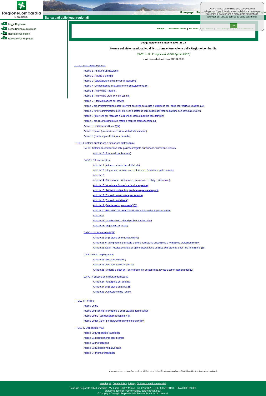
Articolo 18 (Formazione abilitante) (110, 200)
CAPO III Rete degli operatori (98, 254)
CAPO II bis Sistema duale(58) (99, 232)
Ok (233, 25)
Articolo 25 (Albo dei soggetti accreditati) (113, 264)
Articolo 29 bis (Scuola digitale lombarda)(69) (107, 315)
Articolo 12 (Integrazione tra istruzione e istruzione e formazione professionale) (133, 170)
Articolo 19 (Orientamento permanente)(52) (115, 205)
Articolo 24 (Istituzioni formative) (109, 259)
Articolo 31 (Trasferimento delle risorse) (104, 338)
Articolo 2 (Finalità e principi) (98, 75)
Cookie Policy (120, 383)
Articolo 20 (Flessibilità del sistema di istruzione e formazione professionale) (132, 210)
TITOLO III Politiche (84, 300)
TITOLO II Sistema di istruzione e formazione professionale (104, 143)
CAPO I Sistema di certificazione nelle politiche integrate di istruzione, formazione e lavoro (130, 148)
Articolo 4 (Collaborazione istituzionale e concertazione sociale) (116, 85)
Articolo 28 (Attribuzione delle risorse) (112, 291)
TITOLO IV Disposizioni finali (89, 328)
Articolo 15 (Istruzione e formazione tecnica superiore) (120, 185)
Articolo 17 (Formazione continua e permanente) (118, 195)
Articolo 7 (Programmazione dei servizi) (104, 101)
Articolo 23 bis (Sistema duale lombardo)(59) (116, 237)
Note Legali (105, 383)
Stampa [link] (160, 28)
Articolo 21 (98, 215)
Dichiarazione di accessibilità (151, 383)
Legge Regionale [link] (13, 24)
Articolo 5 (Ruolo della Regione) (100, 90)
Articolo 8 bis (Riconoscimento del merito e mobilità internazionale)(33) (120, 121)
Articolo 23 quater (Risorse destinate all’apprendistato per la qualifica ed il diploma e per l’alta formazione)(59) (149, 247)
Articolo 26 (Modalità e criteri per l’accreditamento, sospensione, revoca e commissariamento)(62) (143, 269)
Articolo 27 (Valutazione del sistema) (111, 281)
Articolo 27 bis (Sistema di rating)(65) (112, 286)
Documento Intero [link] (177, 28)
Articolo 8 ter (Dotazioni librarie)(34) (102, 126)
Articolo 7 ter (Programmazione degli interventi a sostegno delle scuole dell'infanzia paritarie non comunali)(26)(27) (142, 111)
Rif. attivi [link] (193, 28)
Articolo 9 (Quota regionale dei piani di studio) (107, 136)
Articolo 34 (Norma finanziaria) (99, 353)
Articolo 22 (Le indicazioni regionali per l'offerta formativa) (122, 220)
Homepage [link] (186, 12)
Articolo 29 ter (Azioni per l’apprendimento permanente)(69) (114, 320)
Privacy (131, 383)
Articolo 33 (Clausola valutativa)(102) (103, 348)
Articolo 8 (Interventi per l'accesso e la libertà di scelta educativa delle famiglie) (124, 116)
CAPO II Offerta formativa (97, 160)
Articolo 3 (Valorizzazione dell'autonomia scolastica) (110, 80)
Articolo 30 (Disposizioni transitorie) (102, 333)
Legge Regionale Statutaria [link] (18, 29)
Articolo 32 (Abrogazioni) (96, 343)
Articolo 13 (98, 175)
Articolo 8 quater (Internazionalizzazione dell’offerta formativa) (115, 131)
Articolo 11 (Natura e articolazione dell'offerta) (116, 165)
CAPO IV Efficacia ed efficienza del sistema (106, 276)
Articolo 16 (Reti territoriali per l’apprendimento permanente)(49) (125, 190)
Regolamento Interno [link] (15, 34)
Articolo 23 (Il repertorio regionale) (110, 225)
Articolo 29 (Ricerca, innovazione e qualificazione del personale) (116, 310)
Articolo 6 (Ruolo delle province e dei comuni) (107, 95)
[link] (21, 18)
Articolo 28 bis (91, 305)
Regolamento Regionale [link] (17, 38)
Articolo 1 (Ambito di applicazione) (101, 70)
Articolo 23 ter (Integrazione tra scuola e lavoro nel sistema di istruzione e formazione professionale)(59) (146, 242)
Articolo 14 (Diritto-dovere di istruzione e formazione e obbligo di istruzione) (131, 180)
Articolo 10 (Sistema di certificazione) (112, 153)
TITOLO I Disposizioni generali (90, 65)
